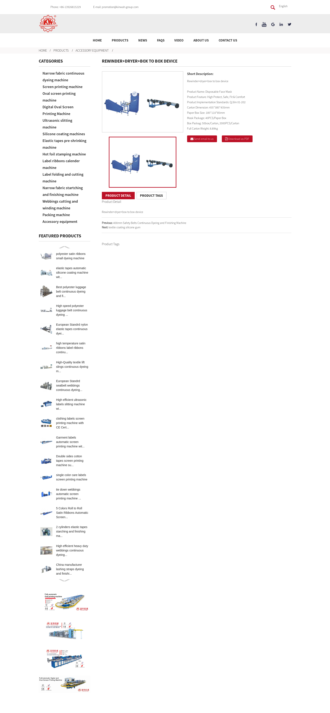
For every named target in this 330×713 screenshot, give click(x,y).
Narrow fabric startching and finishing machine (63, 191)
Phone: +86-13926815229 (66, 7)
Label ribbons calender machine (61, 164)
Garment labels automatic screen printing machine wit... (70, 442)
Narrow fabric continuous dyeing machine (63, 76)
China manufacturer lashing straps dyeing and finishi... (70, 569)
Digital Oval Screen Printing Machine (58, 110)
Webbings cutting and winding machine (60, 204)
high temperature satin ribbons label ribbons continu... (70, 348)
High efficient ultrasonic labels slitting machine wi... (71, 404)
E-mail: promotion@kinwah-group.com (115, 7)
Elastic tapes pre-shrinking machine (64, 144)
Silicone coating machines (64, 133)
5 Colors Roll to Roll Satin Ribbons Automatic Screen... (72, 513)
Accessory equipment (92, 50)
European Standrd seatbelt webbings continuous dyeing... (69, 385)
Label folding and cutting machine (63, 177)
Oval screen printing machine (59, 97)
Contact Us (228, 40)
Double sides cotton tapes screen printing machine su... (69, 461)
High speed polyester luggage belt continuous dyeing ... (71, 310)
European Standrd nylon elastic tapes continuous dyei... (72, 329)
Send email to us (204, 139)
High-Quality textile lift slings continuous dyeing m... (72, 367)
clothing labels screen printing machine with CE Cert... (70, 423)
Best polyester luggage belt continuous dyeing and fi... (71, 291)
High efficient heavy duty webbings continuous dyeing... (72, 550)
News (142, 40)
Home (97, 40)
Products (120, 40)
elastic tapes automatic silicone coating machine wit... (72, 272)
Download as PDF (238, 139)
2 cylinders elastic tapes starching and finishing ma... (71, 531)
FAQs (161, 40)
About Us (201, 40)
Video (179, 40)
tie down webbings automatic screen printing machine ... (68, 494)
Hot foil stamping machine (64, 154)
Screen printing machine (62, 86)
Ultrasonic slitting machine (57, 124)
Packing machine (56, 214)
